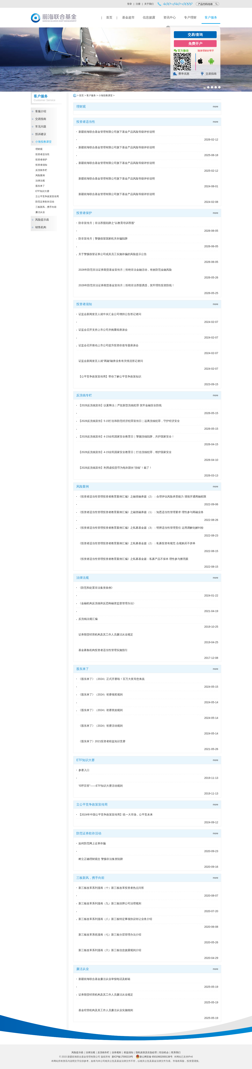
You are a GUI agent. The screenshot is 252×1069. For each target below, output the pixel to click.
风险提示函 (42, 219)
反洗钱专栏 (41, 170)
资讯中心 (169, 17)
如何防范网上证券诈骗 (92, 843)
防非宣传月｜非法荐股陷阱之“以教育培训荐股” (106, 222)
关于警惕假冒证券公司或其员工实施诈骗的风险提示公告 (112, 254)
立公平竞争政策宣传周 (47, 196)
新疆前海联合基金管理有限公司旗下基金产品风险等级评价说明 (116, 131)
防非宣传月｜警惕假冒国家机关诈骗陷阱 (103, 238)
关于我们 (149, 4)
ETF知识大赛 (42, 191)
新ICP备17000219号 (122, 1056)
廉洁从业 (40, 212)
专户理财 (190, 17)
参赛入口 (83, 770)
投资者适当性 (42, 154)
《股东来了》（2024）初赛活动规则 (100, 725)
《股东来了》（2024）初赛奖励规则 (100, 710)
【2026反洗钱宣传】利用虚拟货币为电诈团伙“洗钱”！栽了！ (115, 467)
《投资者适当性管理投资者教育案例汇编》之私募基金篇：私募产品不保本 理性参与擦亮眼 (133, 558)
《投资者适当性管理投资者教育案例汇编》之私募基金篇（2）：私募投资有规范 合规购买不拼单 (136, 543)
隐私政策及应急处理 (146, 1052)
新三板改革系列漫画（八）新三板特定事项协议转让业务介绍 (115, 919)
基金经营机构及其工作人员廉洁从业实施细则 (105, 1010)
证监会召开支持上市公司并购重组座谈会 (103, 329)
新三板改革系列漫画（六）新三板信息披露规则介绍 (109, 950)
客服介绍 (40, 111)
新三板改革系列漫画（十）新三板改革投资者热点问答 (111, 887)
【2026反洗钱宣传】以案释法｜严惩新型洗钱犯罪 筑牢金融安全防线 (120, 405)
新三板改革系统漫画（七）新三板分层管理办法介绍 (109, 934)
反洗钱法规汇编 (88, 618)
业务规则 (116, 1052)
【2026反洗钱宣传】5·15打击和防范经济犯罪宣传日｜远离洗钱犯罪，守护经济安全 (129, 420)
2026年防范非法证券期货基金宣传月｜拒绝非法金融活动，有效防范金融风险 (125, 269)
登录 (129, 4)
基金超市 (128, 17)
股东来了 (40, 186)
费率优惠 (183, 73)
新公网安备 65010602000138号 (154, 1056)
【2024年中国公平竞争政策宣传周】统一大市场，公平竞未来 (115, 814)
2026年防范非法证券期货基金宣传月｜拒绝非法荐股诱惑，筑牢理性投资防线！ (126, 285)
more (215, 106)
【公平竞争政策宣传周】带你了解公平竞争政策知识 (109, 376)
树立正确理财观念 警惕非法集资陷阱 (100, 859)
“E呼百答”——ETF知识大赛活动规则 (100, 785)
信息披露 (149, 17)
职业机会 (164, 1052)
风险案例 (40, 175)
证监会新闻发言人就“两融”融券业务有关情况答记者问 (110, 360)
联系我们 (176, 1052)
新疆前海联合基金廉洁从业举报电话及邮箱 (104, 979)
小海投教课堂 (43, 141)
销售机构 (40, 227)
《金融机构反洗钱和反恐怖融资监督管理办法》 (107, 603)
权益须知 (128, 1052)
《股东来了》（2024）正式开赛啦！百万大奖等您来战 (111, 678)
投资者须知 (41, 164)
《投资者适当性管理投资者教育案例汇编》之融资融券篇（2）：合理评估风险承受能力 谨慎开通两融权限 (142, 496)
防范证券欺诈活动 (44, 201)
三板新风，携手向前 (45, 207)
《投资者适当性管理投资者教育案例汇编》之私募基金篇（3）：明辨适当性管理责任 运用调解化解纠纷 (141, 527)
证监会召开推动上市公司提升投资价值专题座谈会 (108, 345)
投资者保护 (41, 159)
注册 (138, 4)
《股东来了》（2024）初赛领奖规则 (100, 694)
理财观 (38, 149)
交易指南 (211, 73)
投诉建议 (40, 134)
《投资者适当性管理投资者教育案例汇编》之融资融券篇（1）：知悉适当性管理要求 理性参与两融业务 (141, 512)
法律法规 (40, 180)
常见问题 (40, 126)
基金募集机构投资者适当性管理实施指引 (103, 650)
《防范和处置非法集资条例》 (96, 587)
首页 (109, 17)
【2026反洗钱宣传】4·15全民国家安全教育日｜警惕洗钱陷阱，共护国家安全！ (126, 436)
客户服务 (211, 17)
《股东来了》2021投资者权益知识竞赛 (101, 741)
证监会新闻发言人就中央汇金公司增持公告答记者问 (109, 314)
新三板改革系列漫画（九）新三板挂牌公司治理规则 (109, 903)
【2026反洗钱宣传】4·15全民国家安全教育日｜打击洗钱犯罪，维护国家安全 (125, 452)
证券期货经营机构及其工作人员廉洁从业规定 (105, 634)
